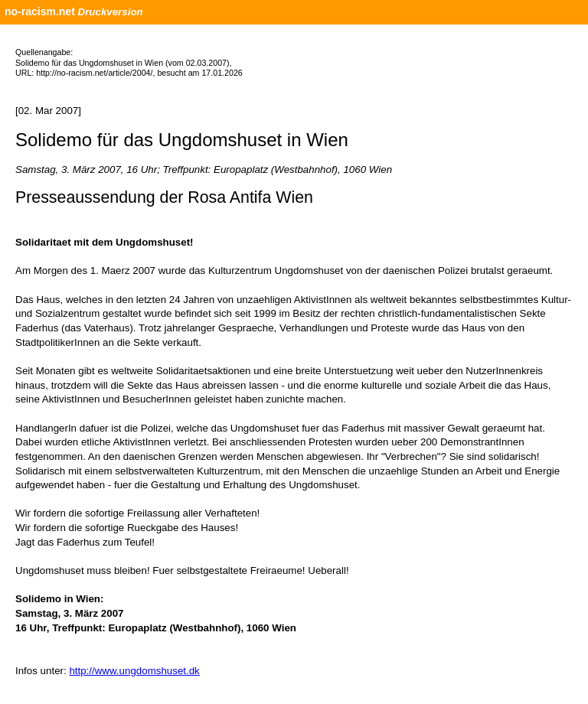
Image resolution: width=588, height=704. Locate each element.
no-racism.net (40, 11)
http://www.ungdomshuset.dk (134, 670)
